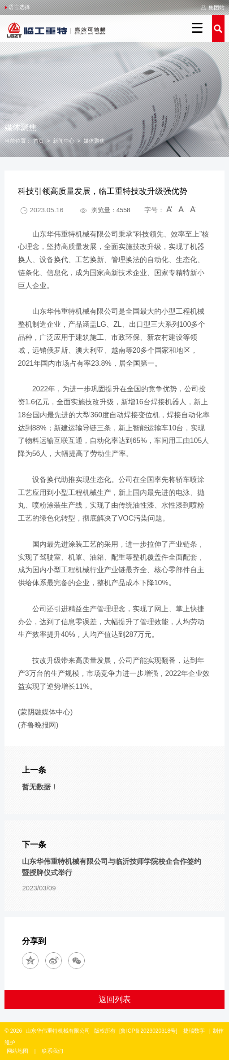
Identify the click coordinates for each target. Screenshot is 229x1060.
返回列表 (115, 999)
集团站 (212, 7)
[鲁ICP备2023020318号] (149, 1031)
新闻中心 (63, 141)
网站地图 (17, 1051)
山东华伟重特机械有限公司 (58, 1031)
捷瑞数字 (194, 1031)
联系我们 (52, 1051)
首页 (38, 141)
